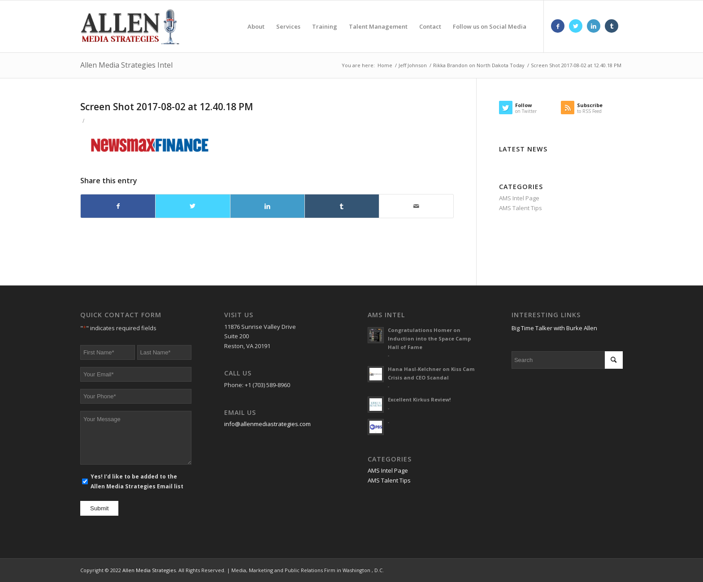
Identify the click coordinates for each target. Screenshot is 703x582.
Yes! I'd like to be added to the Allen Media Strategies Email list (137, 481)
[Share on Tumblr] (342, 206)
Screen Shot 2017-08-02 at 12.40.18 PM (166, 106)
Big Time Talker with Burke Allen (554, 328)
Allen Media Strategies (149, 570)
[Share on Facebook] (118, 206)
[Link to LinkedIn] (593, 26)
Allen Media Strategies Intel (126, 65)
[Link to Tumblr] (611, 26)
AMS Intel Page (519, 198)
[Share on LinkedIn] (267, 206)
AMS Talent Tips (520, 208)
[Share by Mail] (416, 206)
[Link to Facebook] (557, 26)
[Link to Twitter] (575, 26)
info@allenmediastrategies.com (267, 424)
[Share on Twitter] (193, 206)
